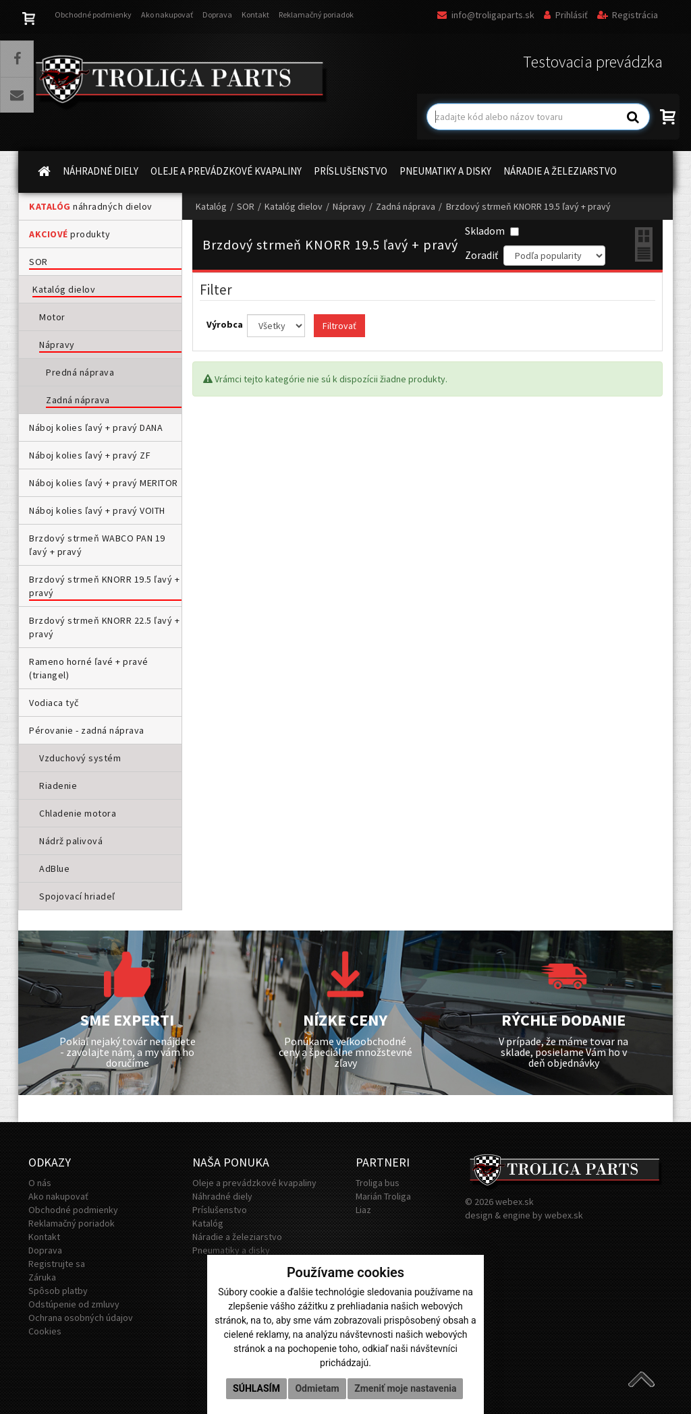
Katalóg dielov (63, 289)
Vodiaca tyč (54, 703)
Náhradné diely (222, 1196)
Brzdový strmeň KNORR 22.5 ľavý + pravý (104, 627)
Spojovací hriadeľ (77, 896)
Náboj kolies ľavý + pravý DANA (96, 427)
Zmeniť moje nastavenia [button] (405, 1388)
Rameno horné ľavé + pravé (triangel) (88, 668)
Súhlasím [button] (256, 1388)
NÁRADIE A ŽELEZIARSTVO (560, 171)
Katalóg (211, 206)
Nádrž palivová (71, 841)
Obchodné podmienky (93, 14)
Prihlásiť (566, 15)
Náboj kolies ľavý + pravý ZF (89, 455)
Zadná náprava (78, 400)
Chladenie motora (77, 813)
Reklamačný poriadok (316, 14)
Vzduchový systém (80, 758)
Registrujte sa (56, 1264)
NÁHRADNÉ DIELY (100, 171)
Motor (52, 317)
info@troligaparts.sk (485, 15)
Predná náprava (80, 372)
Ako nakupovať (167, 14)
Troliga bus (377, 1183)
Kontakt (255, 14)
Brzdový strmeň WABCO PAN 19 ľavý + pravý (97, 545)
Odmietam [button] (317, 1388)
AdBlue (54, 868)
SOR (38, 262)
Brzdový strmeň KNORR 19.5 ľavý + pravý (104, 586)
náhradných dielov (91, 206)
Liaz (363, 1210)
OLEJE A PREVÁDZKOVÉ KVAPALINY (226, 171)
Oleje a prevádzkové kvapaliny (254, 1183)
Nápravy (57, 344)
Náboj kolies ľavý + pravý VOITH (97, 510)
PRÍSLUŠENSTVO (350, 171)
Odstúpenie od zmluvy (73, 1304)
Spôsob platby (58, 1291)
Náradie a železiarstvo (237, 1237)
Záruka (42, 1277)
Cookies (44, 1331)
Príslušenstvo (219, 1210)
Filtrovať (339, 326)
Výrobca (225, 324)
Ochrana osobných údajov (80, 1318)
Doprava (217, 14)
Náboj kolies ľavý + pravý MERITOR (103, 483)
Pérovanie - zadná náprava (86, 730)
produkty (69, 234)
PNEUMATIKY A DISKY (445, 171)
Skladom (492, 231)
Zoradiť (481, 255)
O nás (39, 1183)
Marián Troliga (383, 1196)
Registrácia (627, 15)
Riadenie (58, 785)
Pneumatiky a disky (231, 1250)
